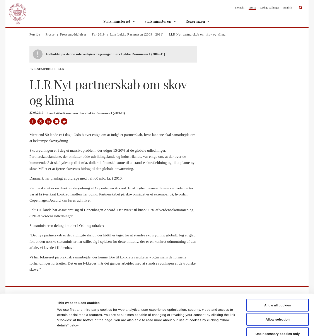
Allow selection (278, 293)
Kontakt (239, 7)
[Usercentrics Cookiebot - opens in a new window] (28, 327)
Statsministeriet (116, 21)
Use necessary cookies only (278, 307)
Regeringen (195, 21)
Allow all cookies (277, 279)
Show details (229, 327)
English (287, 7)
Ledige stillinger (269, 7)
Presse (252, 7)
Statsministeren (158, 21)
